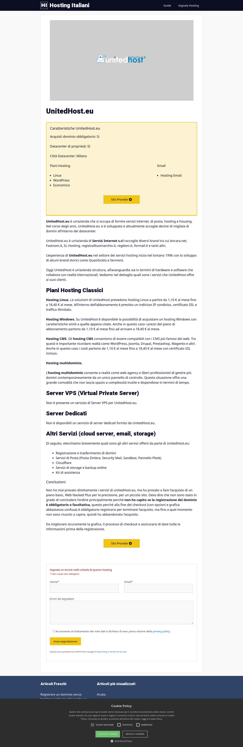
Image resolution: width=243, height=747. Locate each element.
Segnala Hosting (188, 5)
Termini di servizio (118, 651)
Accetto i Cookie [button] (108, 734)
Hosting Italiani (69, 5)
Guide (167, 5)
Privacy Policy (101, 651)
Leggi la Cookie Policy (151, 718)
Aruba (101, 694)
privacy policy (161, 631)
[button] (122, 741)
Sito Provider (121, 199)
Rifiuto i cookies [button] (135, 734)
